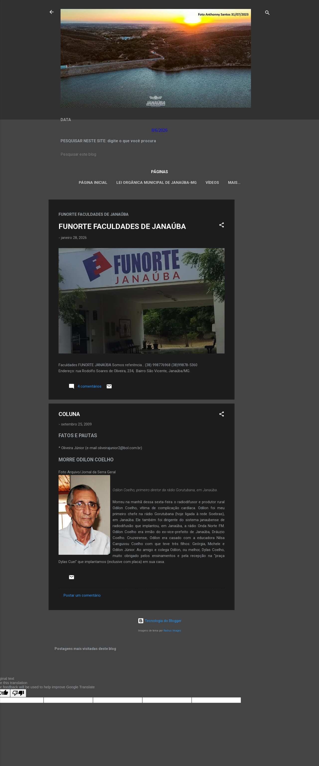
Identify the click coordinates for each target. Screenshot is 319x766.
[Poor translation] (18, 693)
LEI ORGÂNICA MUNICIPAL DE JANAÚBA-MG (156, 182)
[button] (222, 226)
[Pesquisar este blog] (159, 154)
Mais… (234, 182)
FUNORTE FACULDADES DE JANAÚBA (122, 226)
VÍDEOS (212, 182)
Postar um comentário (82, 595)
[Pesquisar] (267, 13)
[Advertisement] (254, 274)
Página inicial (93, 182)
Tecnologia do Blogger (159, 621)
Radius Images (172, 630)
